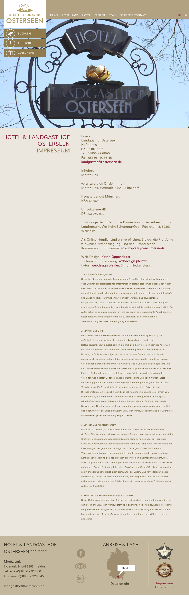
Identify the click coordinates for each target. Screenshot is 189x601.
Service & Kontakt (133, 15)
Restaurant (70, 15)
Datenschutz (164, 587)
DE (180, 15)
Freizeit (99, 15)
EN (185, 15)
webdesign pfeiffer (132, 261)
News (54, 15)
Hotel (86, 15)
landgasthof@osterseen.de (101, 162)
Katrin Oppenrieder (115, 257)
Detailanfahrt (120, 584)
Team (112, 15)
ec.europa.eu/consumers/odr (142, 248)
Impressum (164, 583)
